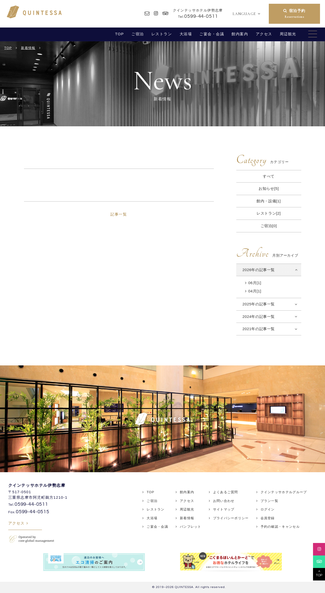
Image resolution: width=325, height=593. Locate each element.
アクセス (264, 34)
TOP (119, 34)
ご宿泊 (137, 34)
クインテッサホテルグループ (284, 492)
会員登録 (268, 518)
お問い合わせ (224, 501)
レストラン (161, 34)
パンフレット (190, 526)
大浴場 (186, 34)
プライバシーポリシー (231, 518)
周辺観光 (288, 34)
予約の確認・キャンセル (280, 526)
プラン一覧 (270, 501)
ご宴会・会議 (211, 34)
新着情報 (187, 518)
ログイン (268, 509)
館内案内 (240, 34)
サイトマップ (224, 509)
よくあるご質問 (225, 492)
